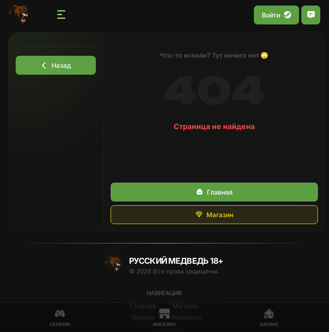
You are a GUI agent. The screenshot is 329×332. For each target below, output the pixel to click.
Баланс (269, 317)
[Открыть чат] (310, 15)
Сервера (60, 317)
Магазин (214, 215)
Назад (56, 65)
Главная (214, 192)
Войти (276, 15)
